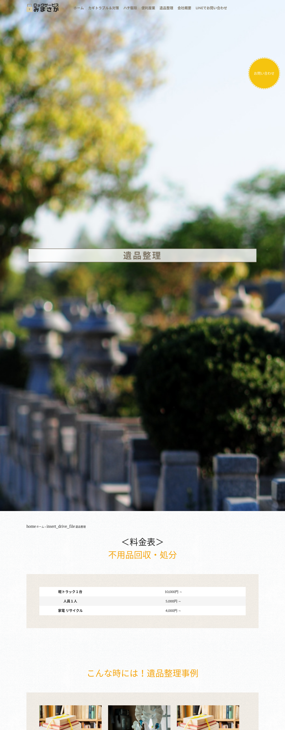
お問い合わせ (264, 73)
